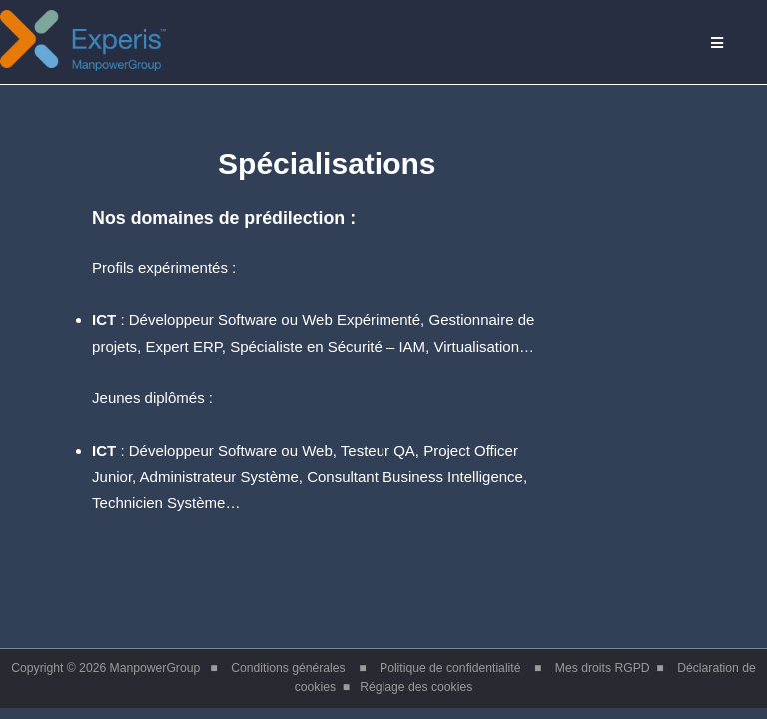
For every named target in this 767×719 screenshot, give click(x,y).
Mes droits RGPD (602, 668)
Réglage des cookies (416, 687)
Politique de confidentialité (450, 668)
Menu (730, 43)
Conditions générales (288, 668)
